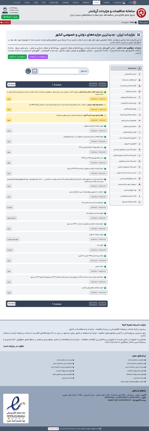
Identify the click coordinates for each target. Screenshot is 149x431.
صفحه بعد (11, 84)
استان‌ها (75, 2)
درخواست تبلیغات (38, 56)
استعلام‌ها (86, 2)
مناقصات (106, 2)
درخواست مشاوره (17, 56)
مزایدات (96, 2)
